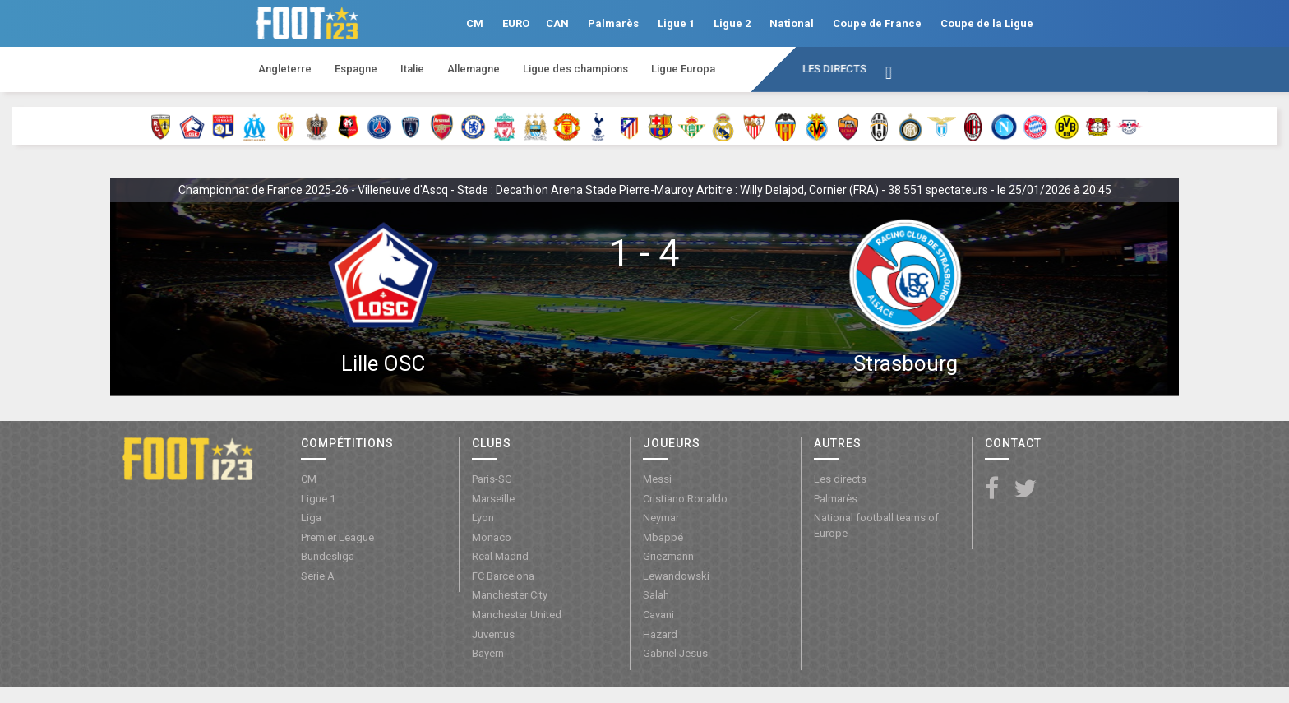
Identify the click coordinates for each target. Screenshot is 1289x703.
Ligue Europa (683, 68)
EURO (515, 23)
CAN (557, 23)
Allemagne (473, 68)
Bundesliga (327, 556)
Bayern (488, 653)
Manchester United (516, 614)
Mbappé (663, 537)
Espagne (356, 68)
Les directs (834, 68)
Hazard (660, 634)
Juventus (493, 634)
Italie (412, 68)
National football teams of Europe (876, 525)
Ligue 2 (732, 23)
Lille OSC (383, 363)
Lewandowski (676, 576)
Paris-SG (492, 479)
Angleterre (285, 68)
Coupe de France (877, 23)
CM (474, 23)
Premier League (337, 537)
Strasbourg (905, 363)
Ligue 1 (676, 23)
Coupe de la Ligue (986, 23)
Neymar (661, 517)
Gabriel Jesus (675, 653)
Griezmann (668, 556)
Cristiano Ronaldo (685, 499)
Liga (311, 517)
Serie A (318, 576)
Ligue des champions (575, 68)
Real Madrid (500, 556)
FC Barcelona (503, 576)
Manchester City (509, 595)
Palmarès (613, 23)
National (791, 23)
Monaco (491, 537)
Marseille (493, 499)
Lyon (483, 517)
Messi (657, 479)
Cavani (658, 614)
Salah (656, 595)
